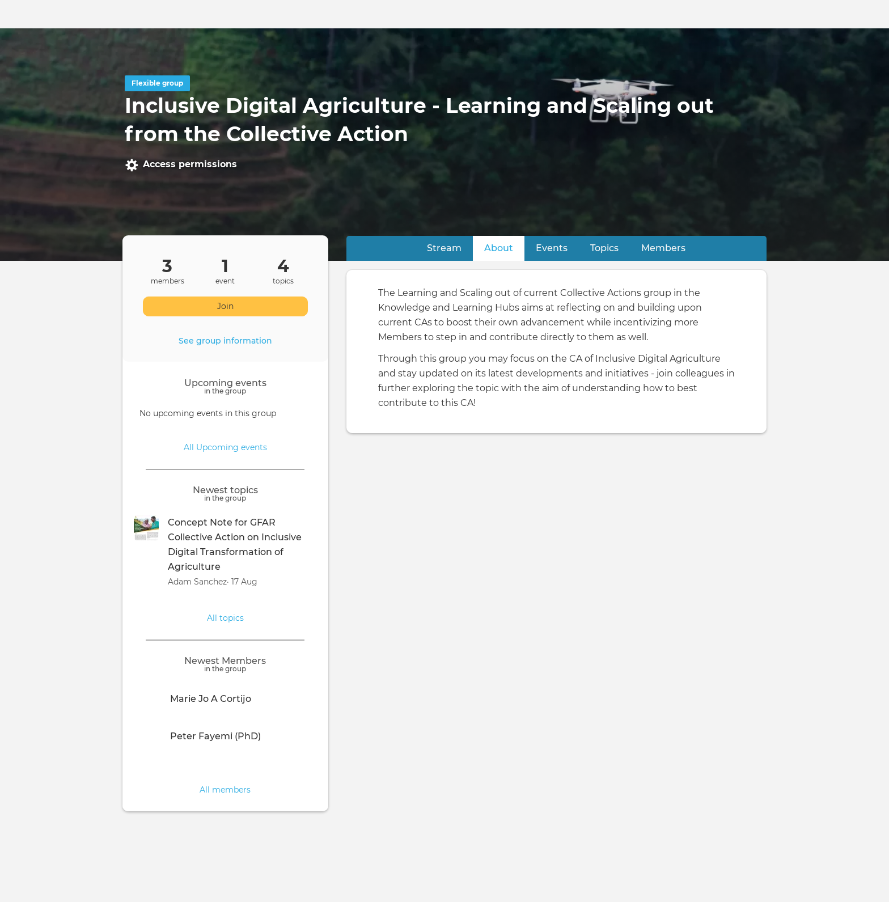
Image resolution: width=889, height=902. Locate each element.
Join (225, 306)
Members (663, 248)
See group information (225, 341)
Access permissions (181, 165)
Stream (444, 248)
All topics (225, 618)
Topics (604, 248)
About (504, 247)
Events (552, 248)
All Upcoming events (225, 447)
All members (225, 790)
